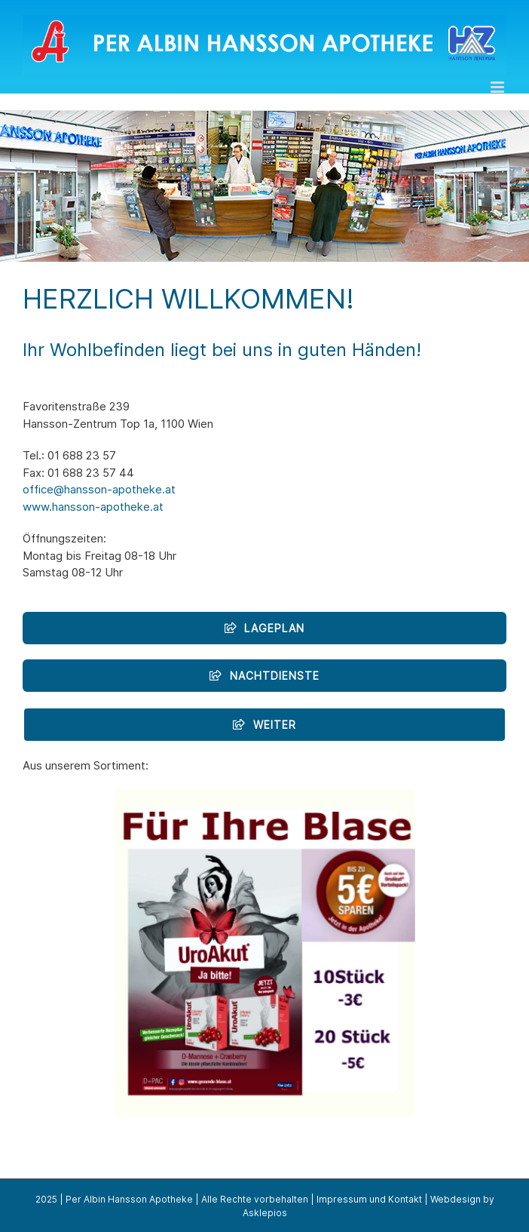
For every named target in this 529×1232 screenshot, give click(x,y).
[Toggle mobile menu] (498, 87)
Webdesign (455, 1199)
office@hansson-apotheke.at (99, 489)
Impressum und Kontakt (369, 1199)
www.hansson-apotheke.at (93, 506)
